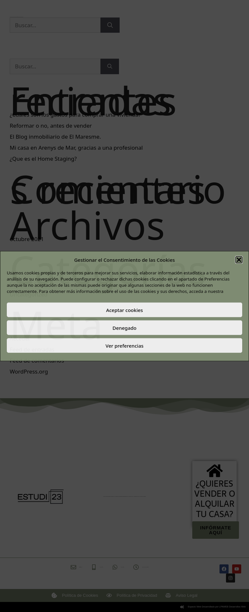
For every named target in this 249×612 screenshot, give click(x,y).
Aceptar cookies (124, 309)
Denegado (124, 327)
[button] (239, 260)
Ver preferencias (124, 345)
